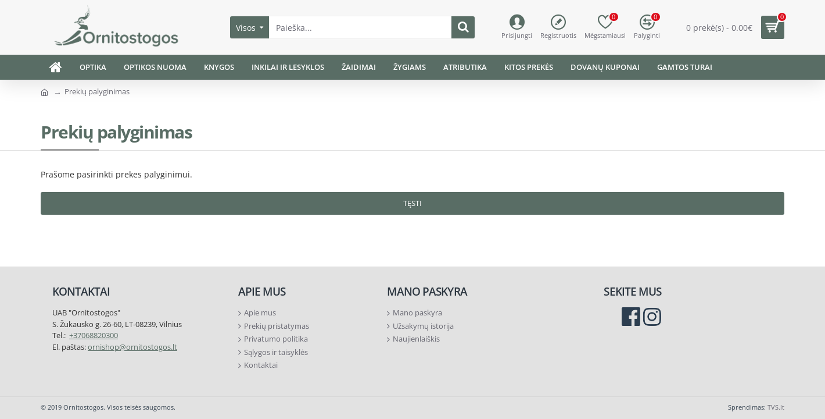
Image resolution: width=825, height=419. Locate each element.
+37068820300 (93, 335)
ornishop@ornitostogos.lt (132, 347)
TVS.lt (775, 407)
